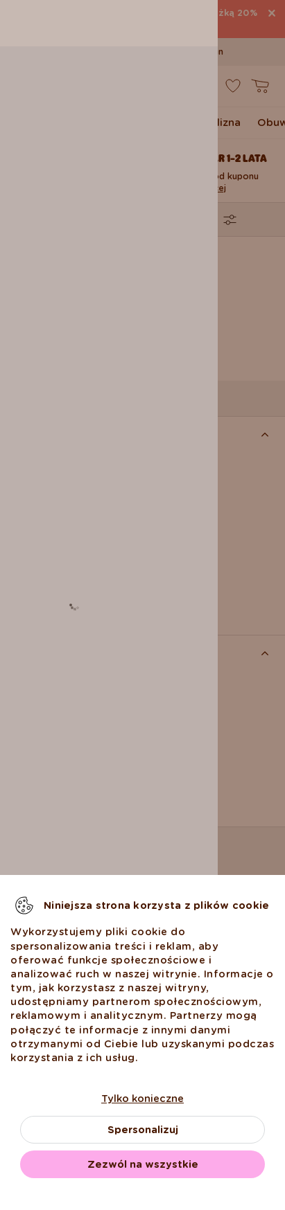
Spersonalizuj (142, 1129)
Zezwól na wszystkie (142, 1164)
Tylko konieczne (142, 1098)
